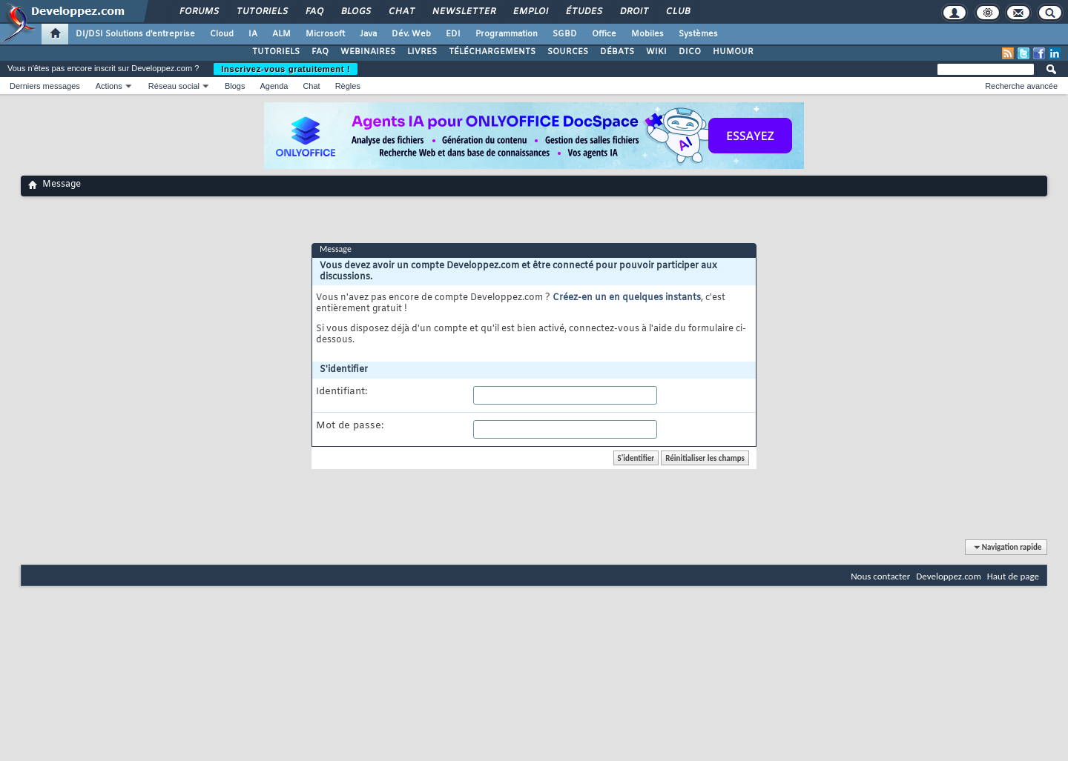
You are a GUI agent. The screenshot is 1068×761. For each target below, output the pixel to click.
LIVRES (422, 52)
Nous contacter (880, 576)
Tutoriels (261, 12)
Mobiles (647, 34)
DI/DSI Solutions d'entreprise (135, 34)
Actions (109, 86)
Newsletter (463, 12)
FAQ (313, 12)
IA (252, 34)
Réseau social (174, 86)
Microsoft (325, 34)
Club (677, 12)
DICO (690, 52)
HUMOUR (733, 52)
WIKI (656, 52)
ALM (281, 34)
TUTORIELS (276, 52)
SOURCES (567, 52)
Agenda (274, 86)
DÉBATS (617, 52)
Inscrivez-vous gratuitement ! (285, 68)
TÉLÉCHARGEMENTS (492, 52)
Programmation (506, 34)
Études (583, 12)
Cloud (222, 34)
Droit (633, 12)
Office (604, 34)
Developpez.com (948, 576)
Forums (198, 12)
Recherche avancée (1021, 86)
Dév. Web (411, 34)
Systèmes (698, 34)
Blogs (355, 12)
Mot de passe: (349, 426)
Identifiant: (341, 392)
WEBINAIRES (367, 52)
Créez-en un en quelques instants (627, 298)
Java (368, 34)
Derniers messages (45, 86)
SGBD (565, 34)
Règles (347, 86)
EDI (453, 34)
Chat (400, 12)
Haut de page (1013, 576)
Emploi (530, 12)
